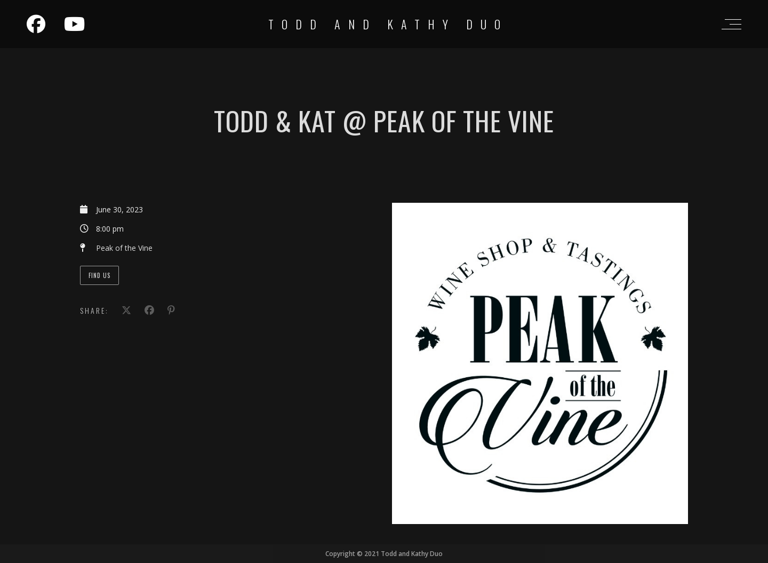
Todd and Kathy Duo (388, 24)
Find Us (99, 275)
